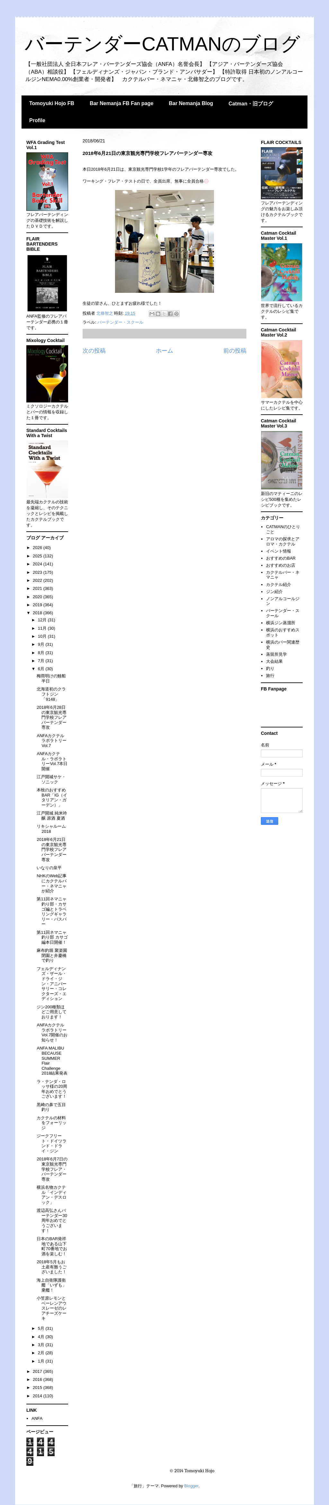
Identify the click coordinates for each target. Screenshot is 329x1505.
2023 (38, 572)
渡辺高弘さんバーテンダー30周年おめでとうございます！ (52, 1220)
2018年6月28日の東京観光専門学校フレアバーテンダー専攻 (52, 717)
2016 (38, 1379)
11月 (43, 628)
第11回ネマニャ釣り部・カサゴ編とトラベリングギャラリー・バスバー (52, 911)
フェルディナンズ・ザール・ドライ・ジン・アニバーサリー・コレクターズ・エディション (52, 983)
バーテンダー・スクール (120, 322)
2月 (42, 1352)
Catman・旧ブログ (250, 103)
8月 (42, 652)
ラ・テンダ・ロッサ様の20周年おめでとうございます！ (52, 1089)
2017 (38, 1371)
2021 (38, 588)
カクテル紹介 (278, 584)
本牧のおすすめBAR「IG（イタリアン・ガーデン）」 (52, 797)
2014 (38, 1395)
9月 (42, 644)
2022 (38, 580)
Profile (37, 120)
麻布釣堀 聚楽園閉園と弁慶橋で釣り (52, 955)
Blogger (191, 1485)
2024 (38, 564)
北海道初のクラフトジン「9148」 (51, 694)
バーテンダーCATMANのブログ (162, 44)
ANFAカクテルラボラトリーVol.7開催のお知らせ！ (52, 1032)
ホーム (164, 350)
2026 (38, 547)
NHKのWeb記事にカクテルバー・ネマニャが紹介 (52, 883)
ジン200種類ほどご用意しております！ (52, 1012)
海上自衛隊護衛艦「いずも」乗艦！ (52, 1285)
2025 (38, 556)
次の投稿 (94, 350)
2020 (38, 596)
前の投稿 (234, 350)
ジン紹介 (274, 591)
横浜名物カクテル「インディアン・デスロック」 (52, 1195)
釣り (270, 668)
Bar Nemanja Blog (191, 103)
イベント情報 (278, 551)
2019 (38, 604)
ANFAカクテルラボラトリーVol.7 (52, 740)
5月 (42, 1328)
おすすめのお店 (280, 565)
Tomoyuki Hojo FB (51, 103)
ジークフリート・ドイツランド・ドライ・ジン (52, 1143)
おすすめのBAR (281, 558)
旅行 (270, 675)
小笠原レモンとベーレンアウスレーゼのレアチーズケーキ (52, 1308)
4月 (42, 1336)
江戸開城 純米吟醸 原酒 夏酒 (52, 816)
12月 (43, 619)
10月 (43, 636)
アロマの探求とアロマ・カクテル (282, 541)
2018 (38, 612)
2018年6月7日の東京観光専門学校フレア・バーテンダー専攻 (52, 1169)
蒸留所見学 (276, 654)
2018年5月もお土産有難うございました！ (52, 1266)
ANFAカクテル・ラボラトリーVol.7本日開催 (52, 761)
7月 (42, 660)
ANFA (36, 1418)
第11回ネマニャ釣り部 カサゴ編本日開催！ (52, 937)
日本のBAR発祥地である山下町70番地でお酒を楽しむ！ (52, 1246)
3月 (42, 1344)
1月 (42, 1361)
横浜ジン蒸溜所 (280, 622)
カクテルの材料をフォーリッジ (52, 1122)
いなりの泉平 (49, 867)
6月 (42, 668)
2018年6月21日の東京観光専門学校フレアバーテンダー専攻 (52, 849)
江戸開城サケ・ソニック (51, 779)
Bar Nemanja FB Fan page (121, 103)
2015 (38, 1387)
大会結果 (274, 661)
